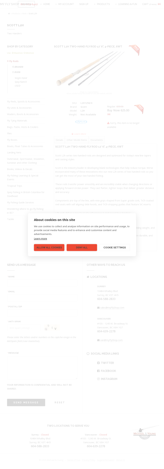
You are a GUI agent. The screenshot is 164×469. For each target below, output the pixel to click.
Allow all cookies (49, 247)
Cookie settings (114, 247)
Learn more (40, 238)
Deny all (82, 247)
